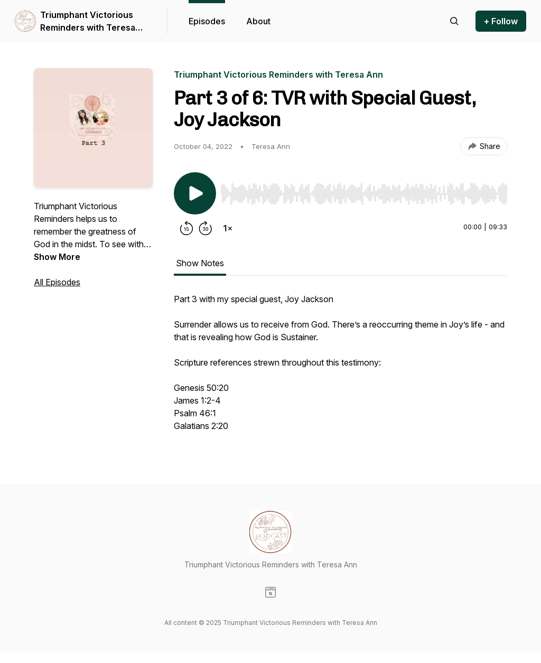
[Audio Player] (363, 191)
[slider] (363, 194)
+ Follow (501, 21)
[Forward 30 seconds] (205, 228)
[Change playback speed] (227, 228)
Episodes (207, 21)
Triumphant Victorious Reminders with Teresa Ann (87, 22)
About (258, 21)
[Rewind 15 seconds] (186, 228)
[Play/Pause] (195, 193)
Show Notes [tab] (200, 263)
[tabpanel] (340, 368)
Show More (57, 256)
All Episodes (57, 282)
